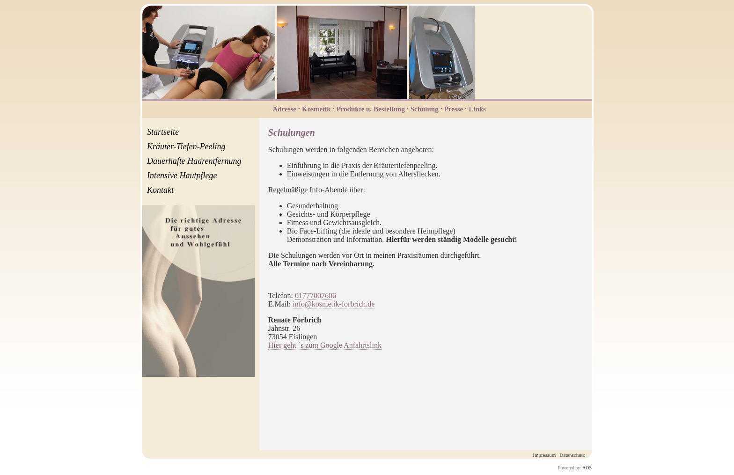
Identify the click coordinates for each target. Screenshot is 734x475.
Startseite (163, 132)
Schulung (425, 109)
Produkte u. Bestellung (371, 109)
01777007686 (315, 296)
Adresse (284, 109)
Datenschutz (572, 455)
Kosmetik (316, 109)
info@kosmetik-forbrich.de (333, 304)
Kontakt (160, 190)
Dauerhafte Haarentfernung (194, 161)
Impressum (544, 455)
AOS (587, 467)
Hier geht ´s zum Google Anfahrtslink (325, 345)
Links (477, 109)
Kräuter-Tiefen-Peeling (186, 146)
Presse (453, 109)
